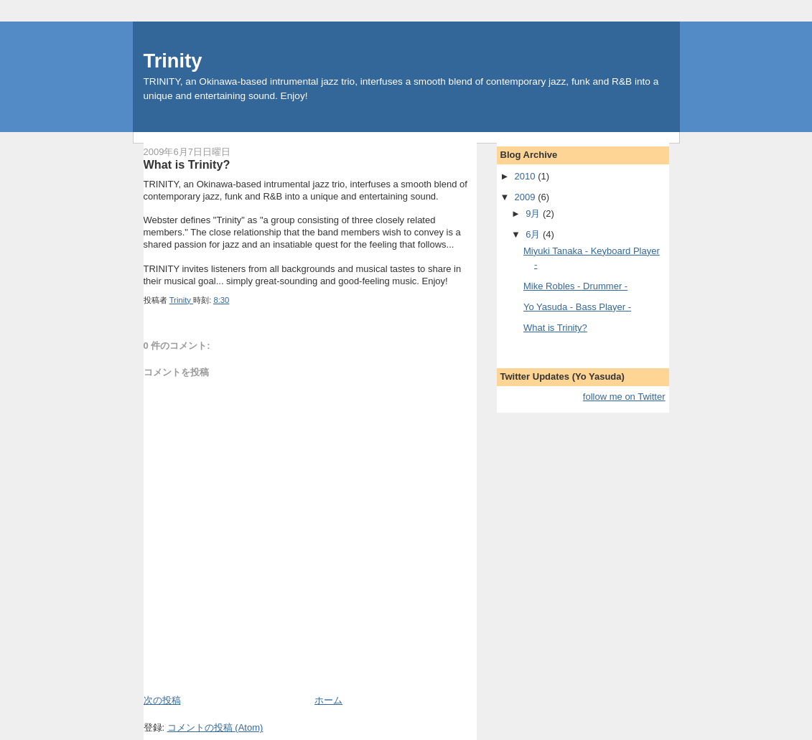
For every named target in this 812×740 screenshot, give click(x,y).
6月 (534, 234)
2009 (526, 197)
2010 (526, 176)
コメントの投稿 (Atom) (215, 727)
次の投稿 (162, 700)
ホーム (328, 700)
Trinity (173, 61)
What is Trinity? (555, 327)
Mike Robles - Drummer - (575, 286)
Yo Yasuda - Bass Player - (577, 306)
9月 (534, 213)
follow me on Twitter (624, 396)
